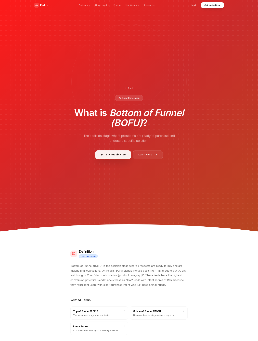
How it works (102, 5)
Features (84, 5)
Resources (151, 5)
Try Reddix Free (113, 155)
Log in (194, 5)
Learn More (147, 155)
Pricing (117, 5)
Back (129, 88)
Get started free (212, 5)
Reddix (41, 5)
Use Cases (132, 5)
